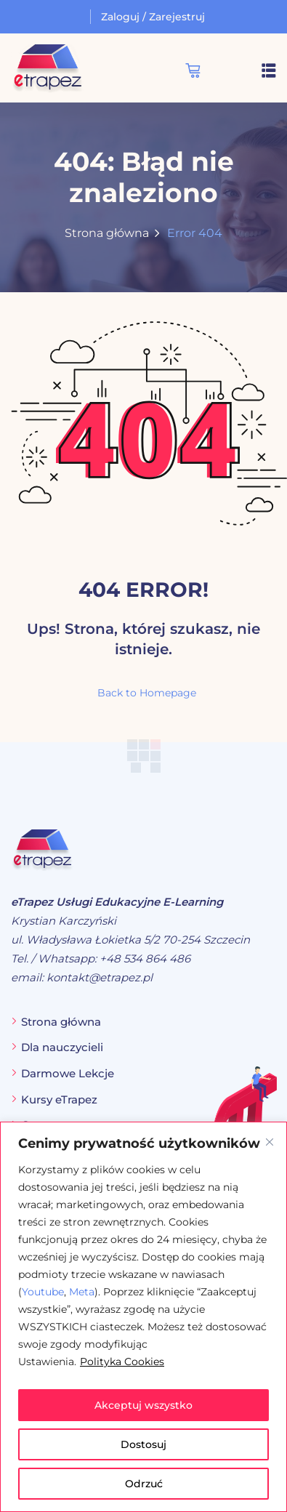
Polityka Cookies (122, 1361)
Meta (81, 1291)
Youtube (43, 1291)
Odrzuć (144, 1483)
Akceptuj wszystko (143, 1405)
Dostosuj (143, 1444)
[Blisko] (270, 1142)
